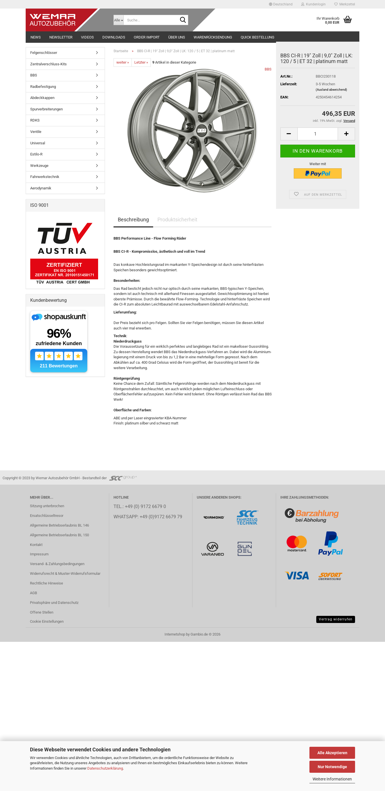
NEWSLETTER (60, 37)
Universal (37, 143)
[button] (281, 4)
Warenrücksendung (213, 37)
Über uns (176, 37)
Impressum (39, 554)
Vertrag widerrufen (335, 619)
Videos (87, 37)
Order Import (147, 37)
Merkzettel (344, 4)
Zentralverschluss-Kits (48, 64)
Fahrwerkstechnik (44, 177)
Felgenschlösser (43, 52)
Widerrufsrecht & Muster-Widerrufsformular (65, 573)
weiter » (122, 62)
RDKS (35, 120)
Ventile (35, 132)
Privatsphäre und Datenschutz (54, 602)
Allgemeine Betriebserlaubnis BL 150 (59, 535)
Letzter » (141, 62)
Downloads (113, 37)
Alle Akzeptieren (332, 752)
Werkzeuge (39, 165)
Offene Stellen (41, 612)
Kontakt (36, 545)
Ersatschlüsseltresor (46, 515)
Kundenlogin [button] (313, 4)
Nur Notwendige (332, 766)
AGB (33, 593)
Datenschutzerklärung (105, 768)
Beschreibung (133, 219)
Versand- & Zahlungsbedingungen (57, 564)
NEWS (36, 37)
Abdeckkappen (42, 98)
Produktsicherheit (177, 219)
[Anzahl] (317, 134)
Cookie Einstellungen (47, 621)
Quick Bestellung (257, 37)
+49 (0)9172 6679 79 (161, 516)
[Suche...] (119, 20)
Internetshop (175, 634)
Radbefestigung (43, 86)
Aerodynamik (40, 188)
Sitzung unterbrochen (47, 506)
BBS (268, 69)
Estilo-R (36, 154)
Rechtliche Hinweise (46, 583)
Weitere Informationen (332, 779)
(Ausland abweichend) (331, 90)
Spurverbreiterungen (46, 109)
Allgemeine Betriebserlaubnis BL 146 (59, 525)
